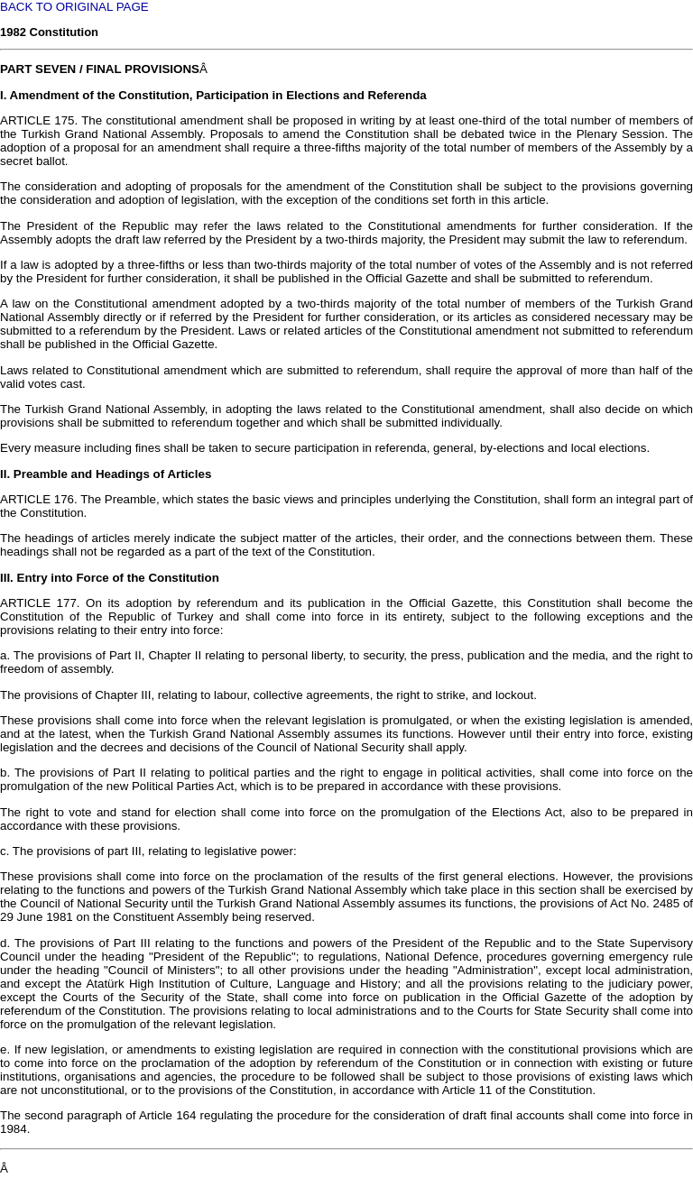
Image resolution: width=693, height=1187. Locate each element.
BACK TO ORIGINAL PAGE (74, 7)
